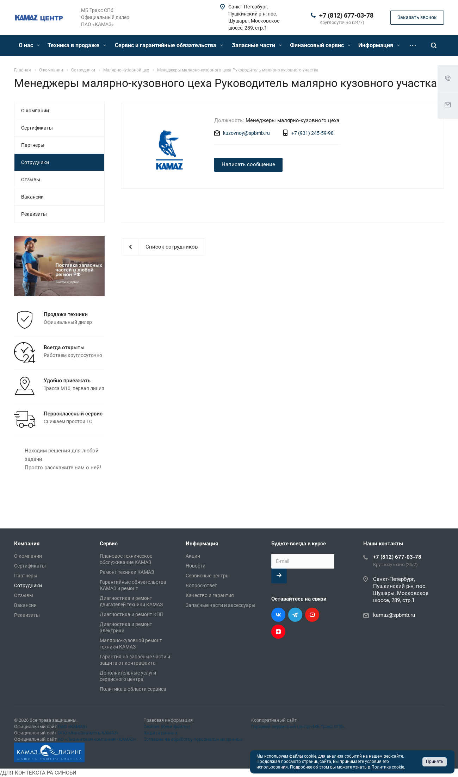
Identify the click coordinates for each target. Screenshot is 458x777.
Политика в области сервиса (133, 689)
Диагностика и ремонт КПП (131, 614)
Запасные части (257, 45)
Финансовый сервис (320, 45)
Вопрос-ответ (201, 585)
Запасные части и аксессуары (220, 605)
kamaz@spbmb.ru (394, 615)
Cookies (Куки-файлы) (166, 726)
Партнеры (32, 145)
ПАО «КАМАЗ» (72, 726)
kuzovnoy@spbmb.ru (246, 133)
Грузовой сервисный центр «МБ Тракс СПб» (298, 726)
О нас (29, 45)
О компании (35, 110)
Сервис (109, 543)
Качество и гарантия (210, 595)
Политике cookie (387, 767)
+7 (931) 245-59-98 (312, 133)
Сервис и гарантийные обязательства (169, 45)
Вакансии (32, 197)
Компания (26, 543)
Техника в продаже (77, 45)
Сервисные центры (208, 575)
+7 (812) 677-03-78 (346, 15)
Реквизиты (34, 214)
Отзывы (30, 179)
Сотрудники (35, 162)
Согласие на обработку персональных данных (193, 739)
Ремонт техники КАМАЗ (127, 572)
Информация (379, 45)
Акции (193, 556)
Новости (195, 566)
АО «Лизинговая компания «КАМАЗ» (97, 739)
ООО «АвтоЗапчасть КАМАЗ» (88, 732)
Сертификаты (37, 128)
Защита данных (160, 732)
